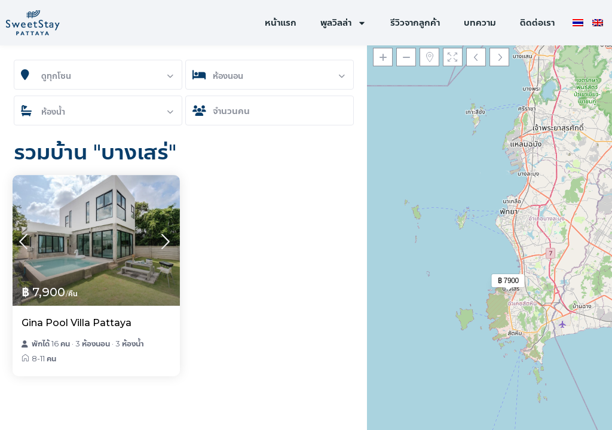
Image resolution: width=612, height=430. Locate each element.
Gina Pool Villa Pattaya (76, 323)
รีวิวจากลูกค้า (415, 22)
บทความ (480, 22)
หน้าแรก (280, 22)
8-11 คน (44, 358)
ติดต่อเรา (537, 22)
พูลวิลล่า (343, 23)
